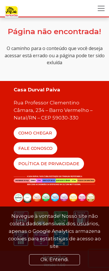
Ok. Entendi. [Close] (54, 259)
